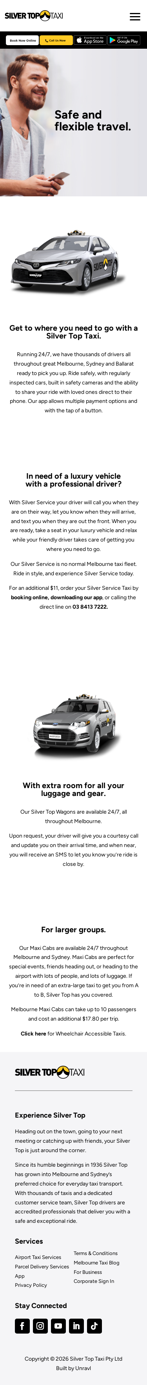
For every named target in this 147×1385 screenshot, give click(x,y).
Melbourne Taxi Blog (97, 1263)
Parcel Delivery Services (42, 1267)
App (20, 1276)
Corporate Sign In (94, 1281)
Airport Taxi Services (38, 1257)
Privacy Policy (31, 1285)
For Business (88, 1272)
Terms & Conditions (96, 1253)
